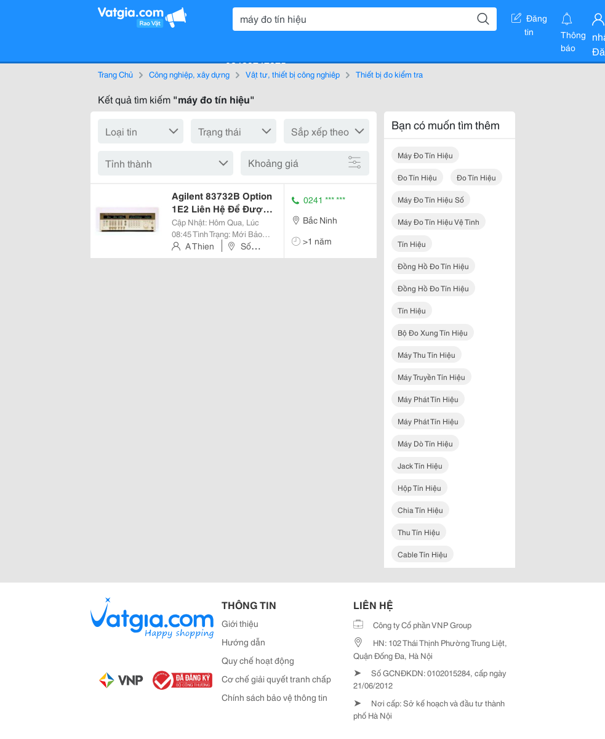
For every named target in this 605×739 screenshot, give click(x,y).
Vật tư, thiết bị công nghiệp (293, 73)
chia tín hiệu (420, 509)
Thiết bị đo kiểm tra (389, 73)
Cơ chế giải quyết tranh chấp (276, 678)
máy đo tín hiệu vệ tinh (438, 221)
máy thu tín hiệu (426, 354)
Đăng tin (529, 20)
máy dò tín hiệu (425, 443)
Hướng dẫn (243, 642)
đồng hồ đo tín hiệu (433, 265)
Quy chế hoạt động (258, 660)
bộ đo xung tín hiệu (433, 332)
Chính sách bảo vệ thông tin (274, 697)
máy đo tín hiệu (425, 155)
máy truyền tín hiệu (431, 376)
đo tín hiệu (417, 177)
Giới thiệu (240, 623)
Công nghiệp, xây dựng (189, 73)
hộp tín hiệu (419, 487)
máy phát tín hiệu (428, 399)
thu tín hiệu (419, 532)
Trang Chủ (115, 73)
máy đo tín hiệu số (431, 199)
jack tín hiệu (420, 465)
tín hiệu (412, 243)
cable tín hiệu (422, 554)
